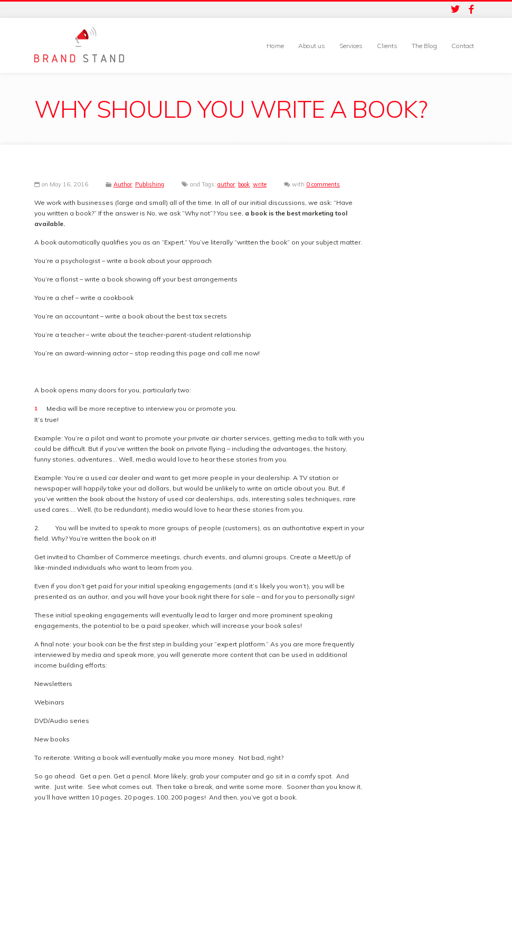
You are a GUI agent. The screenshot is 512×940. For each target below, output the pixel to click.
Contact (462, 46)
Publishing (149, 184)
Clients (387, 46)
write (260, 184)
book (244, 184)
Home (275, 46)
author (226, 184)
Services (351, 46)
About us (311, 46)
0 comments (323, 184)
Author (122, 184)
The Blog (424, 46)
